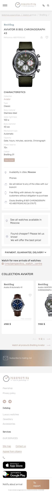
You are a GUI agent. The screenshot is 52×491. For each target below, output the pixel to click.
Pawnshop (8, 388)
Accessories (9, 424)
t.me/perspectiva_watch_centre (23, 263)
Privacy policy (9, 393)
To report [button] (36, 484)
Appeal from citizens (12, 451)
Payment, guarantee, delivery (26, 252)
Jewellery (8, 419)
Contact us (21, 446)
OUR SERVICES (10, 438)
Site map (7, 446)
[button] (5, 5)
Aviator (7, 99)
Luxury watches (11, 414)
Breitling (9, 24)
